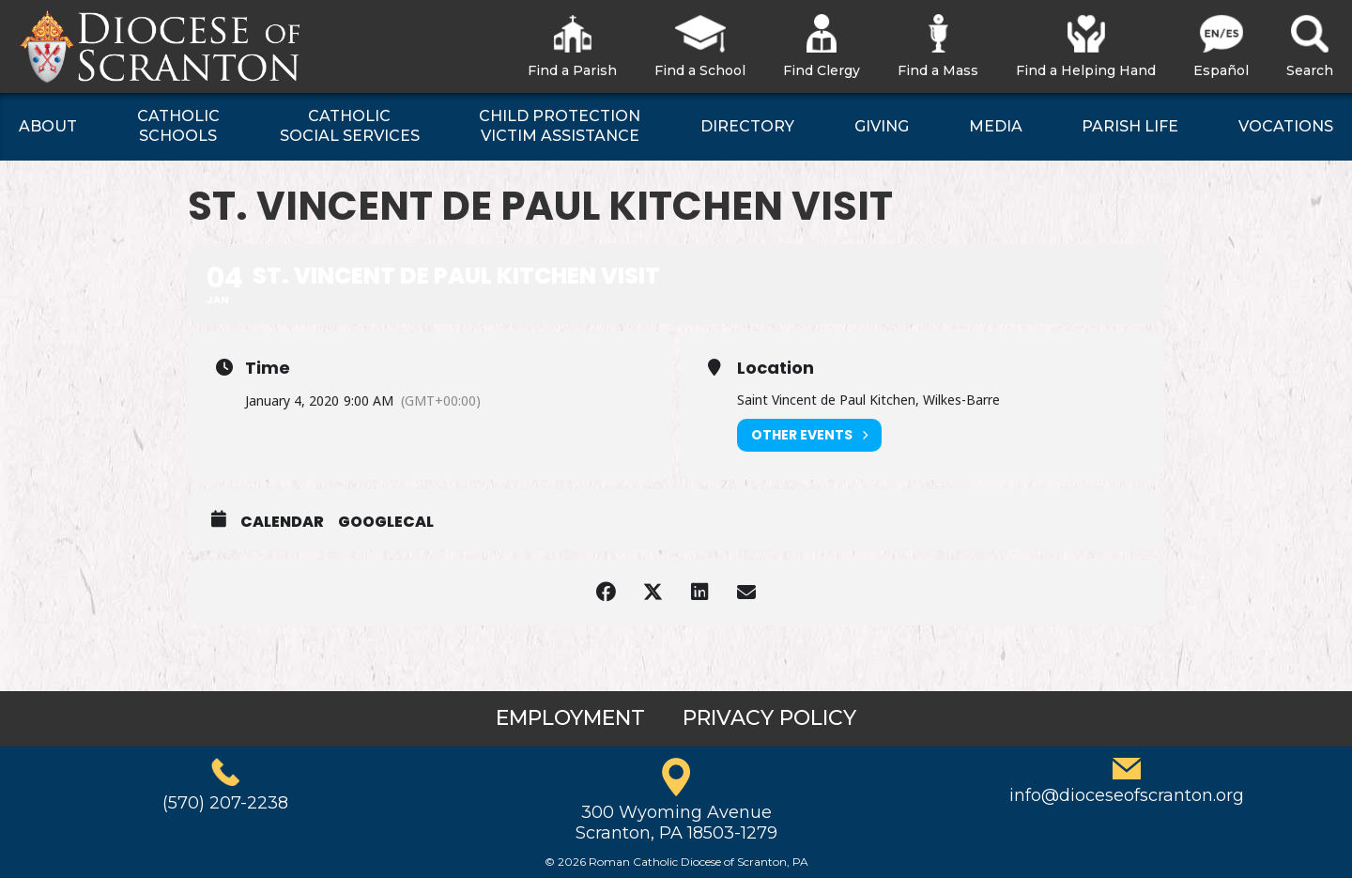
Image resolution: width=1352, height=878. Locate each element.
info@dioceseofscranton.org (1126, 795)
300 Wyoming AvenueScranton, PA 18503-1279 (676, 822)
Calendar (282, 522)
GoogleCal (386, 522)
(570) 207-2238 (225, 803)
